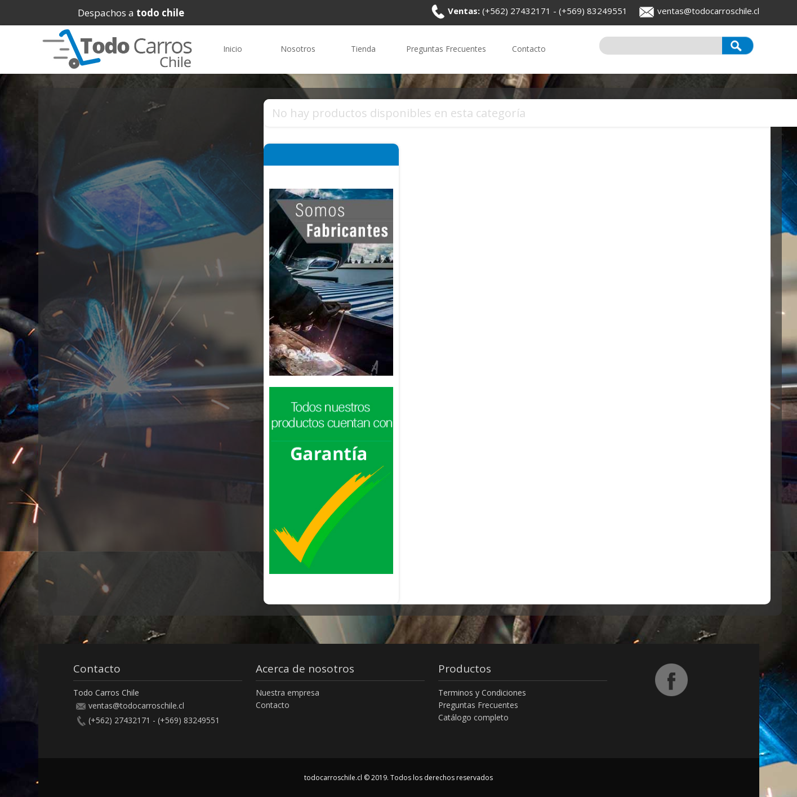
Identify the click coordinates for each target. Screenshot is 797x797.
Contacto (273, 705)
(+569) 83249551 (593, 10)
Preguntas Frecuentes (478, 705)
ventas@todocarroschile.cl (708, 10)
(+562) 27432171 (516, 10)
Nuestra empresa (287, 692)
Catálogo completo (473, 717)
